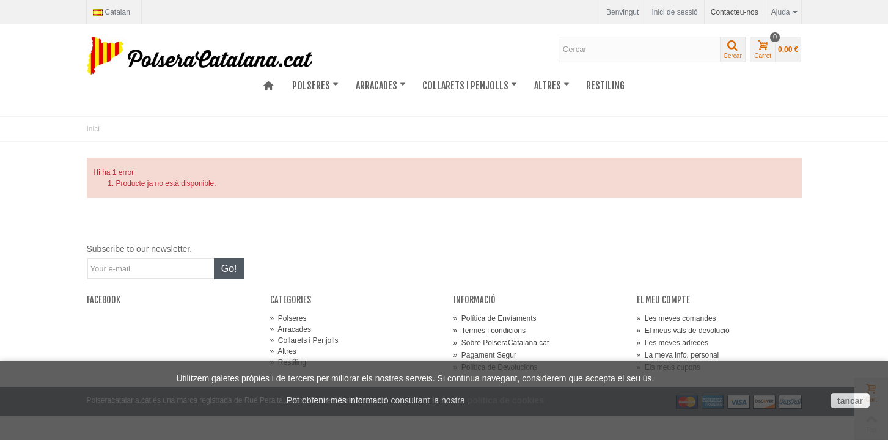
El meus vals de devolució (683, 330)
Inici (93, 129)
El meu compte (663, 300)
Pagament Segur (484, 355)
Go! (229, 268)
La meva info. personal (678, 355)
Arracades (381, 85)
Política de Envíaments (495, 318)
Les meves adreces (672, 343)
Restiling (605, 85)
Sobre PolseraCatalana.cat (501, 343)
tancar (850, 401)
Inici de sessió (674, 12)
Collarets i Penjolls (469, 85)
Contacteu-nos (734, 12)
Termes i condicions (489, 330)
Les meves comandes (676, 318)
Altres (552, 85)
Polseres (315, 85)
